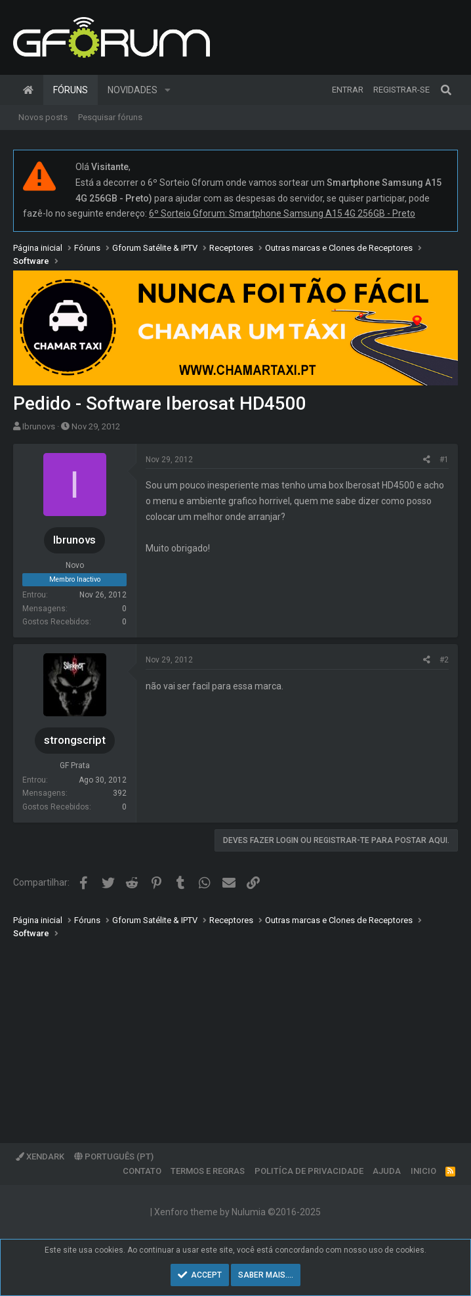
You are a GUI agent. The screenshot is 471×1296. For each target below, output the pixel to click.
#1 (444, 459)
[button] (167, 90)
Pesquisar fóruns (110, 117)
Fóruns (70, 90)
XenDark (40, 1156)
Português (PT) (114, 1156)
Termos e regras (208, 1171)
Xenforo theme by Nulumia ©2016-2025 (237, 1212)
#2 (444, 659)
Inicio (423, 1171)
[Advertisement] (235, 1031)
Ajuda (387, 1171)
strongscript (75, 739)
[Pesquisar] (446, 90)
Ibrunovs (38, 426)
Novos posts (43, 117)
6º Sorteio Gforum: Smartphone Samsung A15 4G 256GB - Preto (282, 213)
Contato (142, 1171)
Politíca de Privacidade (309, 1171)
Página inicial (28, 90)
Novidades (132, 90)
